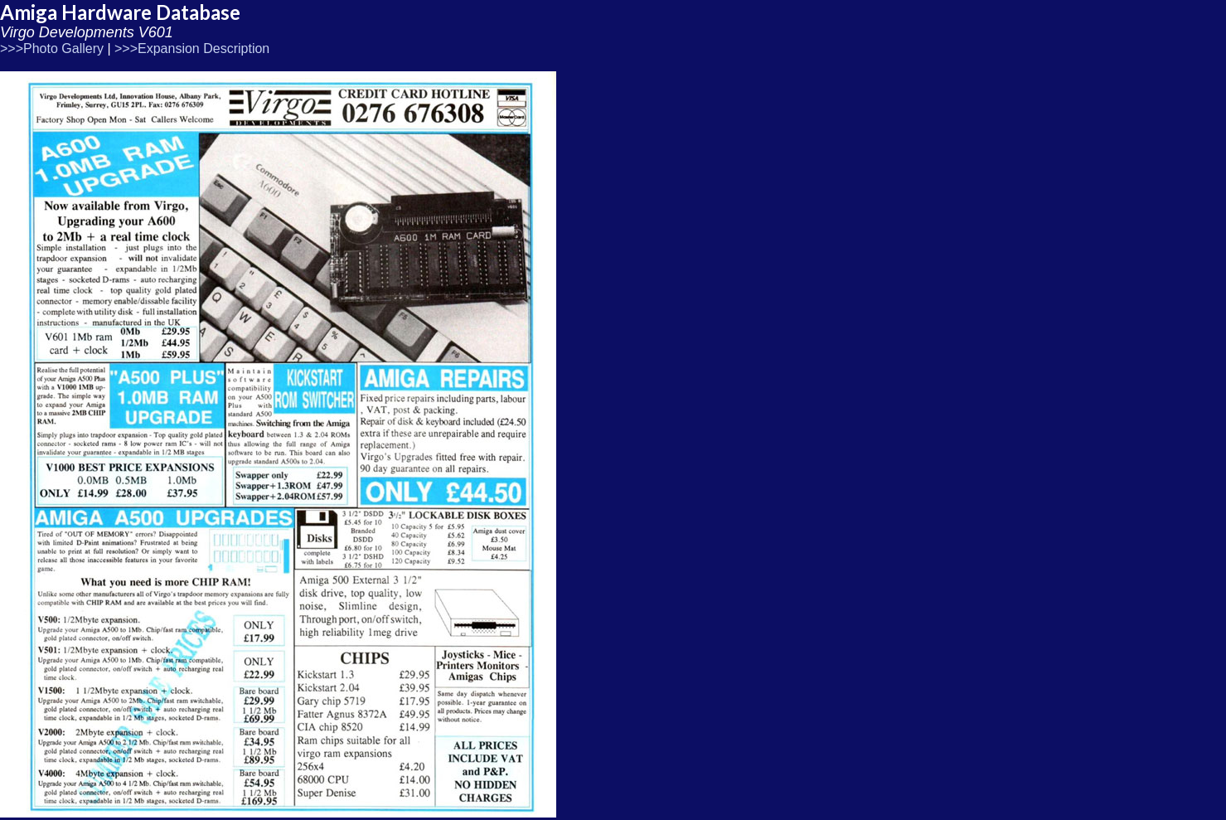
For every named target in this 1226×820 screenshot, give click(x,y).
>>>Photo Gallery (52, 48)
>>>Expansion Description (191, 48)
